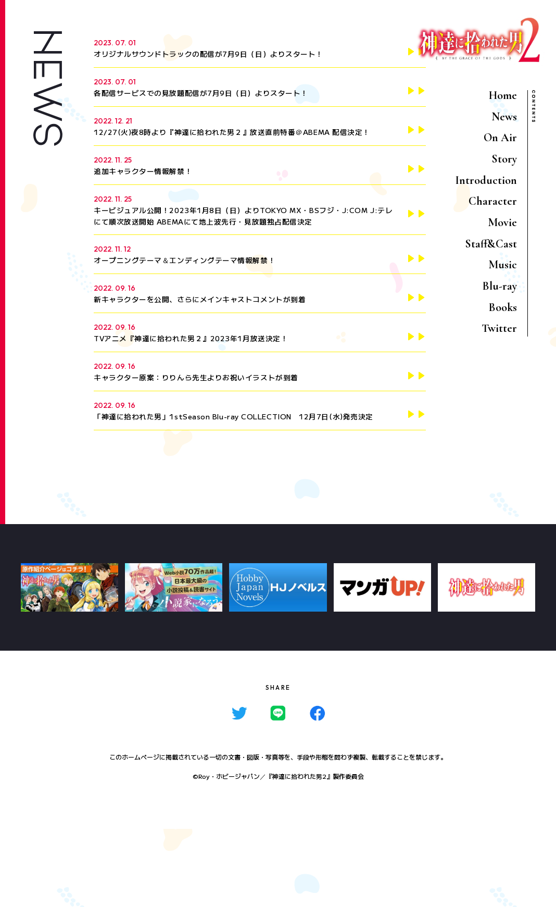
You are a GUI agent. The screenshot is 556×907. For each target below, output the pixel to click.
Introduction (486, 180)
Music (502, 264)
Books (503, 307)
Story (504, 159)
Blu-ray (500, 286)
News (504, 116)
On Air (500, 137)
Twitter (499, 328)
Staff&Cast (491, 244)
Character (493, 201)
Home (503, 95)
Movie (502, 222)
